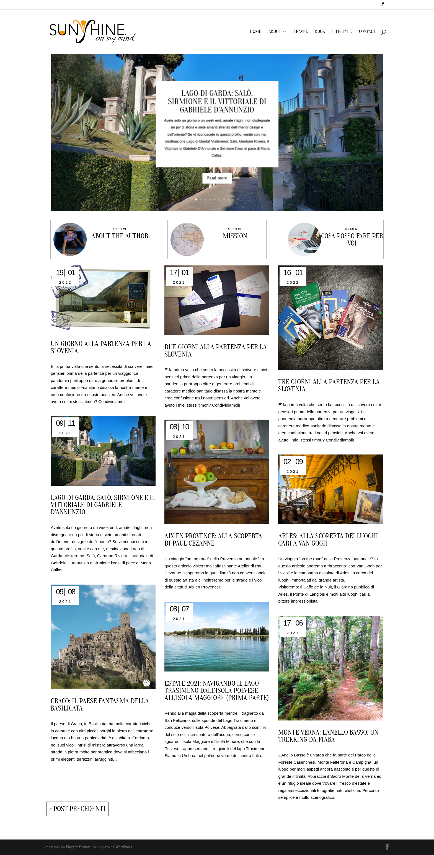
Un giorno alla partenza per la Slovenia (101, 347)
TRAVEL (301, 32)
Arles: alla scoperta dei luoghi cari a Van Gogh (328, 539)
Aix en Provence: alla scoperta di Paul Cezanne (213, 539)
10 (235, 190)
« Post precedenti (77, 809)
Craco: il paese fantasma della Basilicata (100, 704)
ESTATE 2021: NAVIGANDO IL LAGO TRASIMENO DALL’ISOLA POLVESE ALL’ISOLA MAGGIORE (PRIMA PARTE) (216, 690)
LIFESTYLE (342, 32)
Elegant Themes (78, 847)
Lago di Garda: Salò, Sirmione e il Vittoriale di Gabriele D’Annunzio (216, 105)
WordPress (123, 847)
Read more (217, 171)
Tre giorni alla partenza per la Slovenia (329, 385)
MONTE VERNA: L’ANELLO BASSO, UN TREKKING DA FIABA (328, 736)
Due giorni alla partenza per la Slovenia (215, 350)
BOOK (320, 32)
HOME (255, 32)
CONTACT (367, 32)
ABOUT (274, 32)
